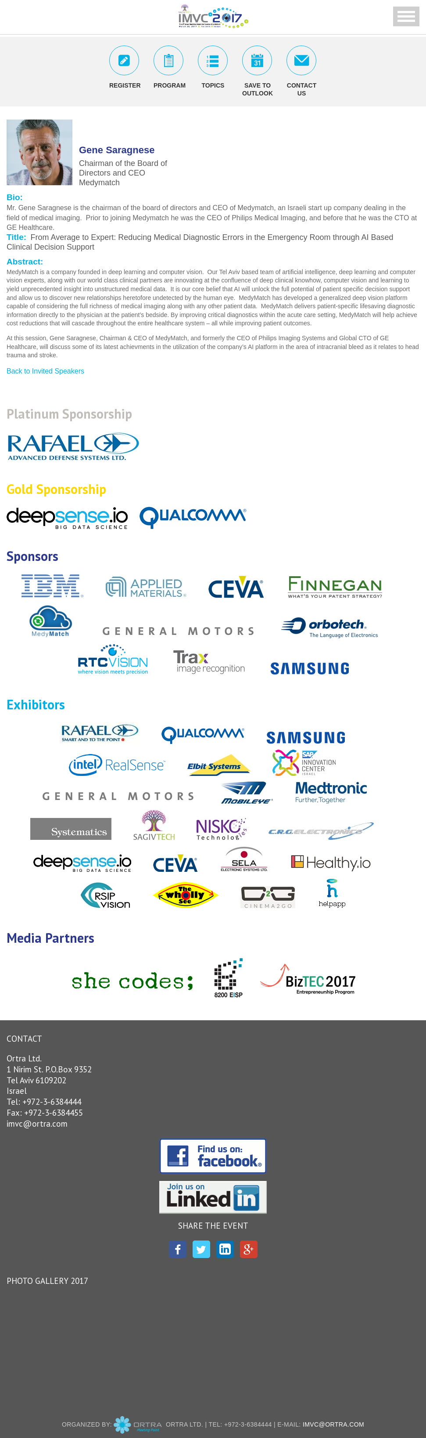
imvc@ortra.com (37, 1123)
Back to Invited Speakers (45, 371)
